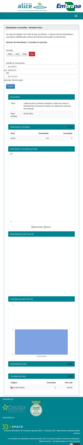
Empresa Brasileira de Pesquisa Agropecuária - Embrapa (27, 431)
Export (70, 127)
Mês (24, 54)
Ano (17, 54)
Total (10, 54)
